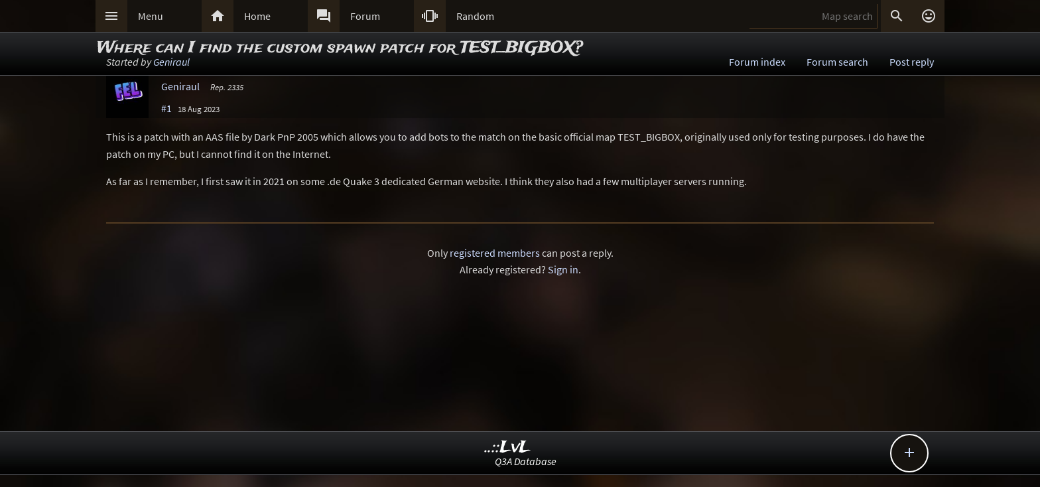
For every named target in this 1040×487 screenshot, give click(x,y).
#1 (166, 108)
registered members (495, 252)
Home (257, 16)
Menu (150, 16)
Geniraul (171, 61)
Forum (365, 16)
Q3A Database (525, 461)
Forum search (837, 61)
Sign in (563, 269)
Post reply (911, 61)
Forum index (757, 61)
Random (475, 16)
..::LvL (508, 447)
